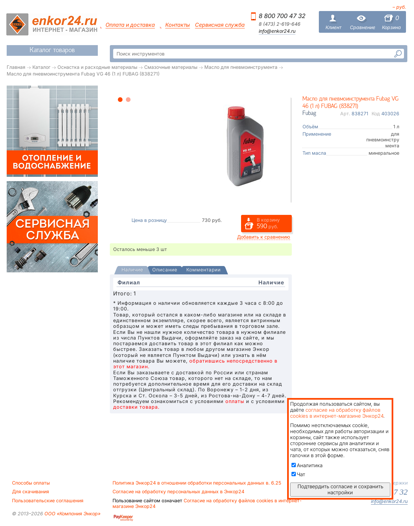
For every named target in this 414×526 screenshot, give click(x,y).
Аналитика (307, 465)
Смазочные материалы (170, 67)
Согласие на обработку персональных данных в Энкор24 (178, 491)
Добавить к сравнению (263, 237)
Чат (298, 474)
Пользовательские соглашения (47, 500)
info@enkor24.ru (277, 31)
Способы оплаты (31, 483)
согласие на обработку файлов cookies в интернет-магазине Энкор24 (336, 413)
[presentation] (132, 270)
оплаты (234, 401)
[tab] (132, 270)
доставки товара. (136, 407)
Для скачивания (30, 491)
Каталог (41, 67)
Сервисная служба (220, 25)
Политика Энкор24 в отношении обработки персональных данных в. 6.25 (197, 483)
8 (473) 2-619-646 (279, 24)
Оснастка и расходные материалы (97, 67)
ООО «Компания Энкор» (71, 513)
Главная (16, 67)
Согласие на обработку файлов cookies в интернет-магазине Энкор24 (207, 503)
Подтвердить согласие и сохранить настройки (340, 489)
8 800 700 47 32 (282, 15)
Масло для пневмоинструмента (240, 67)
